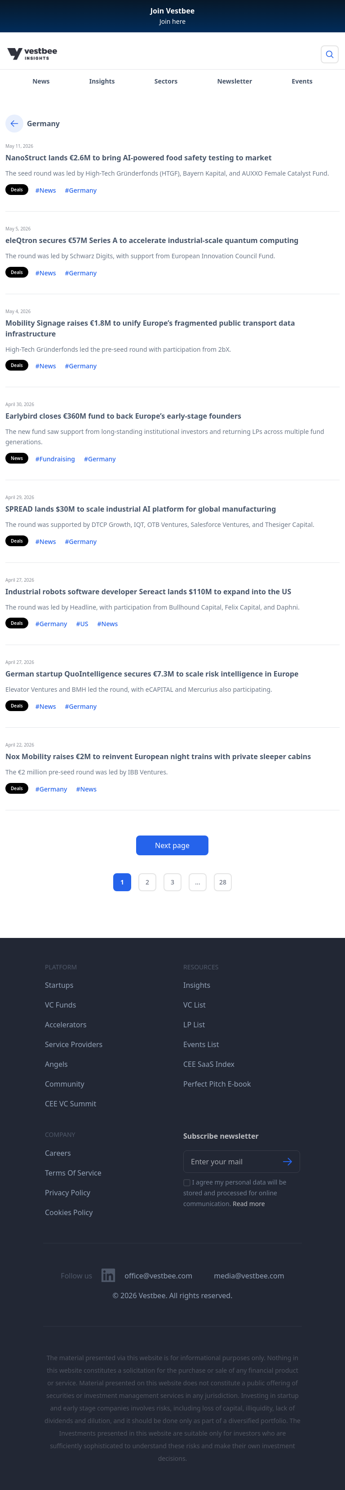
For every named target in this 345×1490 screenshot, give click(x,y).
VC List (194, 1005)
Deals (17, 189)
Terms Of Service (73, 1173)
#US (82, 623)
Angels (56, 1064)
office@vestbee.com (158, 1276)
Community (64, 1084)
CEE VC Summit (70, 1104)
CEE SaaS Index (208, 1064)
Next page (172, 845)
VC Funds (60, 1005)
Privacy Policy (67, 1193)
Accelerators (66, 1025)
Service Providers (73, 1044)
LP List (194, 1025)
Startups (59, 985)
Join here (172, 21)
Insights (102, 81)
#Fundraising (55, 459)
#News (45, 190)
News (40, 81)
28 (222, 882)
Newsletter (234, 81)
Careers (58, 1153)
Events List (201, 1044)
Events (302, 81)
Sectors (166, 81)
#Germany (81, 190)
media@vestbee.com (249, 1276)
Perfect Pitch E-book (217, 1084)
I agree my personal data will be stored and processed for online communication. (235, 1193)
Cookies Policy (69, 1212)
